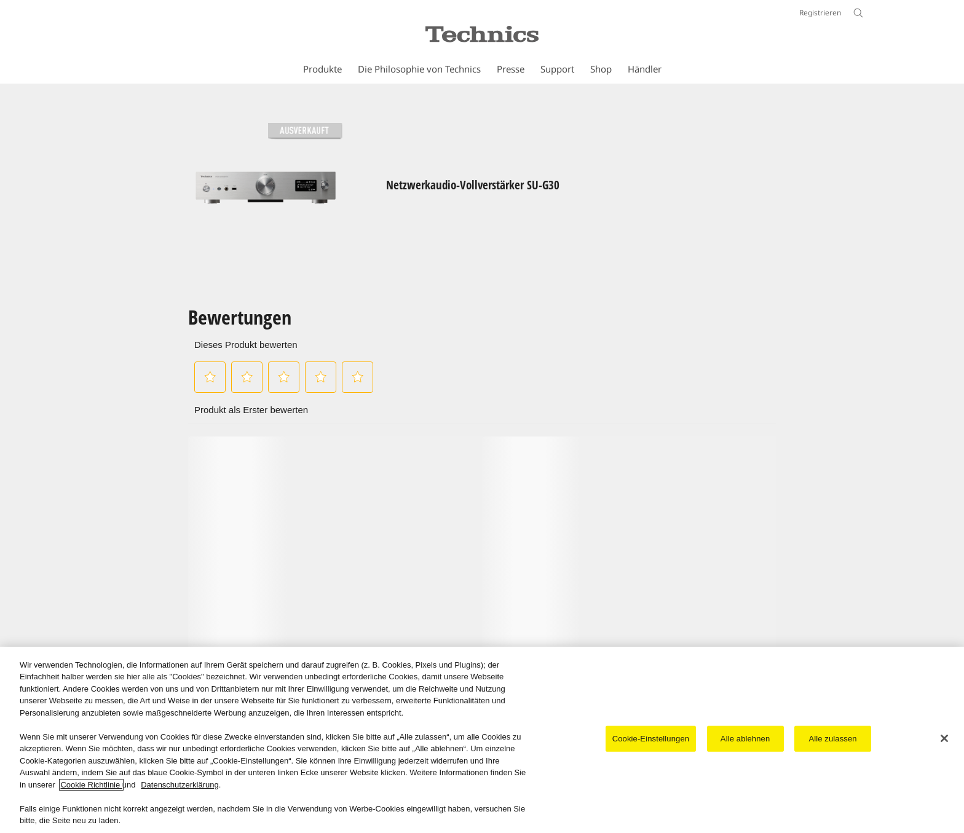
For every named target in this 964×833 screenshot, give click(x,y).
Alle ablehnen (745, 738)
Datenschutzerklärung (179, 784)
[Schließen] (944, 738)
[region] (482, 740)
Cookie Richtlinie (91, 784)
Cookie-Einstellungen (650, 738)
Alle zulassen (832, 738)
